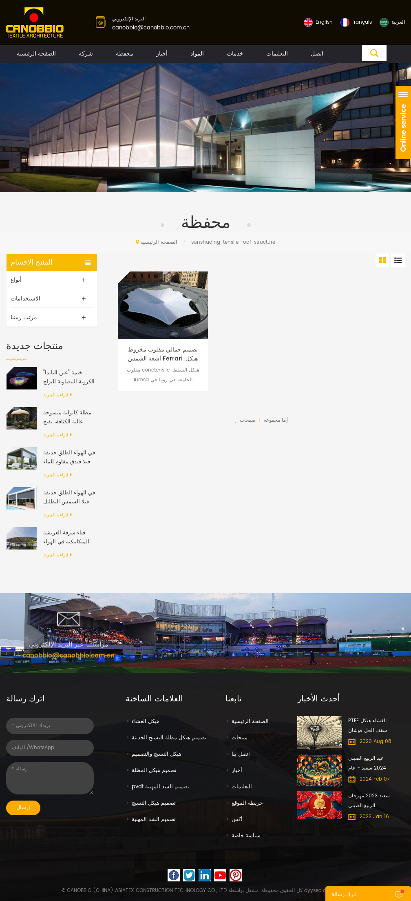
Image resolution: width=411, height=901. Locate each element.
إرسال (23, 807)
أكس (237, 819)
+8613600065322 (342, 670)
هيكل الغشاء (145, 721)
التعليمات (277, 53)
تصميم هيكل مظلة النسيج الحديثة (169, 738)
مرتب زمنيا (24, 317)
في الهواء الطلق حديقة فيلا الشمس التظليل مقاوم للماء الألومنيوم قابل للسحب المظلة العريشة (69, 498)
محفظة (124, 53)
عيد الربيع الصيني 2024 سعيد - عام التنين (367, 763)
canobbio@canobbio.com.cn (151, 28)
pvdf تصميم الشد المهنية (160, 787)
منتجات (239, 738)
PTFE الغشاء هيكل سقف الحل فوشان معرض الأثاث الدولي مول (369, 726)
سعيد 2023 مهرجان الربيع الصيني (369, 801)
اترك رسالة (344, 894)
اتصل (317, 53)
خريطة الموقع (247, 803)
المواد (197, 53)
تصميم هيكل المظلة (154, 770)
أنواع (16, 280)
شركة (86, 53)
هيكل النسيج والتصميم (156, 754)
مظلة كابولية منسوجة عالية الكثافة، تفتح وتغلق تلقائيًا (67, 418)
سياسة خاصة (246, 836)
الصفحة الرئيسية (36, 53)
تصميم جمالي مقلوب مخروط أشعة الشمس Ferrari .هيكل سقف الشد (163, 354)
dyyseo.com (319, 890)
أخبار (162, 53)
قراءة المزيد (57, 395)
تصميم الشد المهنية (154, 819)
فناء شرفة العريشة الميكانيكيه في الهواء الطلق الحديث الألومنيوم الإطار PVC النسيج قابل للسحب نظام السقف (67, 538)
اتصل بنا (241, 754)
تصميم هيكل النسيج (154, 803)
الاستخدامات (25, 298)
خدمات (235, 53)
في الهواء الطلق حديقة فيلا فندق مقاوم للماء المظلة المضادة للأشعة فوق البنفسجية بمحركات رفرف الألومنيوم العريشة (69, 458)
